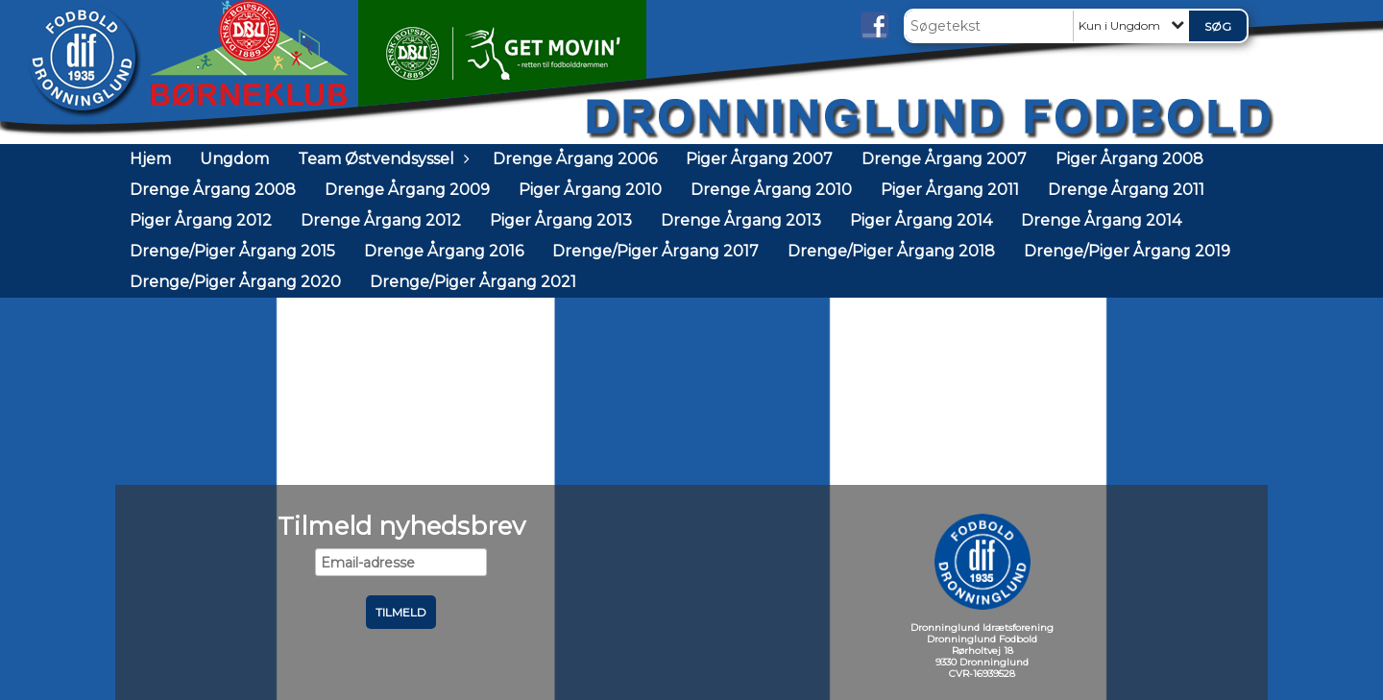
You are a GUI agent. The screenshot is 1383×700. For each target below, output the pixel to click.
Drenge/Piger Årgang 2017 (655, 251)
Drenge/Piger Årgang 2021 (473, 282)
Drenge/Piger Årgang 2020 (235, 282)
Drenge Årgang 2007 (944, 159)
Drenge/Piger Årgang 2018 (891, 251)
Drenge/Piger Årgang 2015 (232, 251)
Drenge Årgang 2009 (407, 190)
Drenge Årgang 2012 (381, 220)
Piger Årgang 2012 (201, 220)
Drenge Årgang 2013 (741, 220)
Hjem (150, 159)
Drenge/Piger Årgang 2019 (1127, 251)
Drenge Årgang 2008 (213, 190)
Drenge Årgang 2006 (575, 159)
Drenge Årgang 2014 (1101, 220)
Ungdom (234, 159)
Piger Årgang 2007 (759, 159)
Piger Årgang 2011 (950, 190)
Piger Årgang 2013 (561, 220)
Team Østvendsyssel (381, 159)
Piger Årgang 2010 (590, 190)
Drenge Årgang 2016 (443, 251)
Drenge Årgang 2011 (1126, 190)
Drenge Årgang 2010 (771, 190)
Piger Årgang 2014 (921, 220)
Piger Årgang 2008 (1129, 159)
